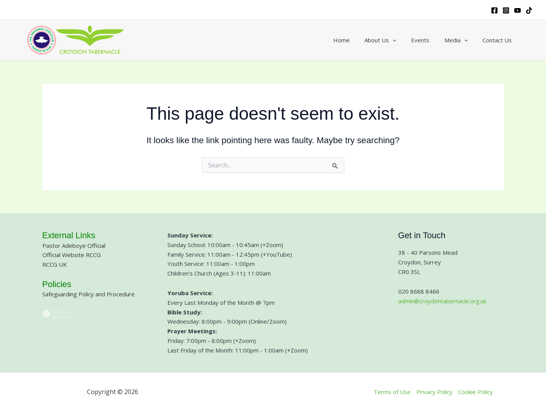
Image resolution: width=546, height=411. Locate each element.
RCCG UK (54, 264)
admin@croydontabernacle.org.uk (442, 301)
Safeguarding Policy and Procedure (88, 294)
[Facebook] (494, 10)
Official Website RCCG (71, 255)
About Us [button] (391, 40)
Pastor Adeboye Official (73, 245)
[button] (403, 40)
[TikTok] (529, 10)
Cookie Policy (475, 392)
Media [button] (461, 40)
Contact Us (498, 40)
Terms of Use (392, 392)
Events (428, 40)
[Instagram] (506, 10)
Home (355, 40)
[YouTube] (517, 10)
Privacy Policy (434, 392)
